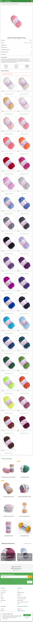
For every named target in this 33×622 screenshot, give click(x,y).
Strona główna (3, 3)
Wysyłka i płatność (20, 600)
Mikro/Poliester (3, 600)
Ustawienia (27, 617)
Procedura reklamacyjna (21, 598)
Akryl (1, 595)
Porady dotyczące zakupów (21, 597)
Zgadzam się (27, 615)
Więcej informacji (4, 618)
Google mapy (16, 569)
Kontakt (18, 595)
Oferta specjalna (3, 590)
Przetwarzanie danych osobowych (24, 578)
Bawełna (7, 3)
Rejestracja (2, 610)
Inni (1, 602)
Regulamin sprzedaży (20, 592)
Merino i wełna (3, 592)
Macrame (2, 597)
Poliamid (2, 598)
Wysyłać (30, 576)
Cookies (18, 603)
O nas (18, 590)
